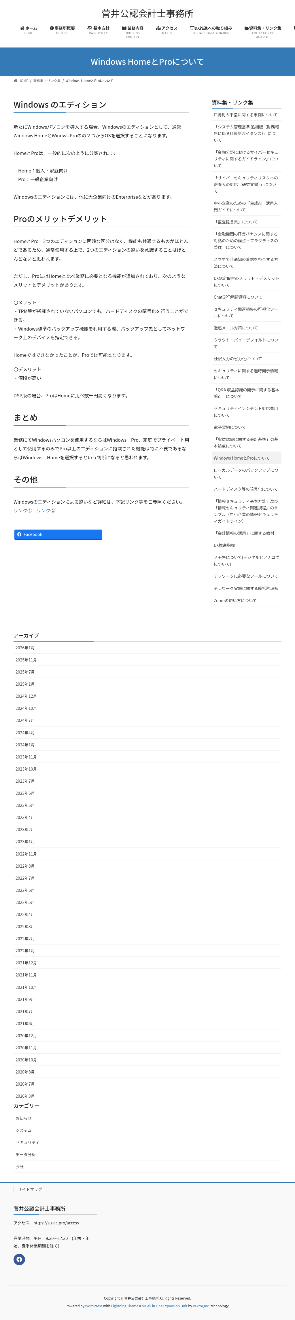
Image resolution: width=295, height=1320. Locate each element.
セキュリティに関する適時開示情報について (246, 374)
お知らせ (24, 1118)
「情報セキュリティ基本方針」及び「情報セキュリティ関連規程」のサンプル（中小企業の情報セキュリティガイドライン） (246, 511)
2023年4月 (25, 817)
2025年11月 (26, 660)
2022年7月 (25, 878)
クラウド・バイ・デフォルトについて (246, 343)
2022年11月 (26, 854)
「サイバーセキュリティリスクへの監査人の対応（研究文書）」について (246, 184)
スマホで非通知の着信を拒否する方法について (246, 262)
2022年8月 (25, 866)
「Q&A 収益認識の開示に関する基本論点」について (246, 393)
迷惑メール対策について (236, 328)
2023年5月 (25, 805)
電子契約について (230, 427)
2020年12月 (26, 1035)
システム (24, 1130)
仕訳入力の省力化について (238, 358)
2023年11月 (26, 757)
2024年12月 (26, 696)
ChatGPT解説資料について (238, 297)
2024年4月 (25, 732)
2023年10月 (26, 769)
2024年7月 (25, 720)
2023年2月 (25, 829)
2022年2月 (25, 938)
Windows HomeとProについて (242, 458)
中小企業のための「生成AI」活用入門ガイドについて (246, 206)
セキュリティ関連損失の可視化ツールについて (246, 312)
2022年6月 (25, 890)
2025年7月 (25, 672)
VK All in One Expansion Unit (165, 1305)
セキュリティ (27, 1142)
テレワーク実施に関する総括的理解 (246, 588)
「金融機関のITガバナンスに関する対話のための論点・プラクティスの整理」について (246, 240)
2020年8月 (25, 1072)
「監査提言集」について (236, 222)
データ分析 (26, 1154)
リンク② (46, 510)
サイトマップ (30, 1189)
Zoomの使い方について (235, 600)
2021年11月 (26, 975)
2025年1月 (25, 684)
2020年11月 (26, 1047)
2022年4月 (25, 914)
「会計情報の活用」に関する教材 (244, 533)
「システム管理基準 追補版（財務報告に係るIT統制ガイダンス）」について (246, 133)
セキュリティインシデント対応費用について (246, 411)
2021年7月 (25, 1011)
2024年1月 (25, 745)
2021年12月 (26, 963)
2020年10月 (26, 1060)
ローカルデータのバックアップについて (246, 473)
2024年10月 (26, 708)
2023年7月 (25, 781)
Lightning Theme (124, 1305)
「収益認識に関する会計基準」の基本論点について (246, 442)
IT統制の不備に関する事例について (246, 114)
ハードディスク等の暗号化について (246, 489)
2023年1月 (25, 841)
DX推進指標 (224, 545)
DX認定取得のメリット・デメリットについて (246, 281)
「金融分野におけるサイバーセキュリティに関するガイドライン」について (246, 158)
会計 (20, 1166)
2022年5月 (25, 902)
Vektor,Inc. (201, 1305)
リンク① (23, 510)
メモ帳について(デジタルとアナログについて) (246, 560)
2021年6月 (25, 1023)
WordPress (94, 1305)
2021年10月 (26, 987)
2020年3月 (25, 1096)
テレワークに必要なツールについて (246, 576)
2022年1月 (25, 950)
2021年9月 (25, 999)
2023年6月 (25, 793)
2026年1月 (25, 647)
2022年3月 (25, 926)
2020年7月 (25, 1084)
